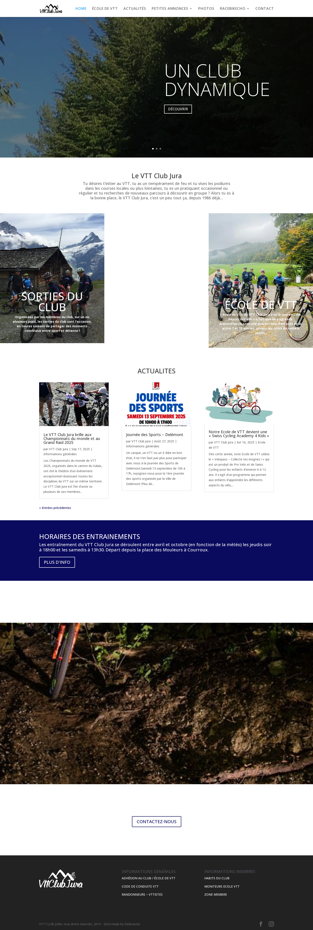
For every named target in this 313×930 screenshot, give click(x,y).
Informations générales (60, 454)
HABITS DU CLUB (217, 878)
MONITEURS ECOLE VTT (222, 886)
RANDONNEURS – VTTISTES (142, 894)
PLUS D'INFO (57, 562)
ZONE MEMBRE (215, 894)
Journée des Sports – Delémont (154, 434)
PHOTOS (206, 9)
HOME (81, 9)
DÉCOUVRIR (178, 113)
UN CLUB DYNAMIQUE (217, 84)
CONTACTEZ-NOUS (156, 821)
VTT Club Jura (58, 449)
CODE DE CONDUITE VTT (140, 886)
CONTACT (264, 9)
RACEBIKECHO (232, 9)
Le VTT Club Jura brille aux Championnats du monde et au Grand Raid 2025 (71, 438)
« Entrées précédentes (55, 508)
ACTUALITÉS (134, 9)
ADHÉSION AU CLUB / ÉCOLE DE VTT (148, 878)
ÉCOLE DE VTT (105, 9)
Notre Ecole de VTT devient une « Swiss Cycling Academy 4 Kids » (239, 433)
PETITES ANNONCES (170, 9)
